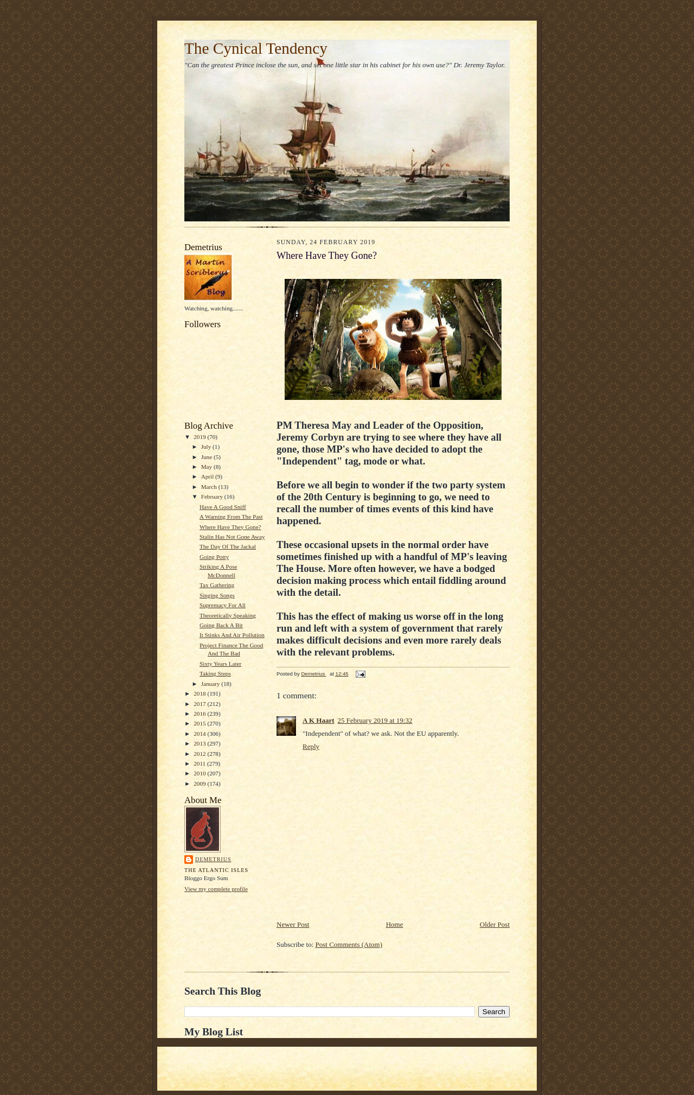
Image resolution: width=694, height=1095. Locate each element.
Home (394, 924)
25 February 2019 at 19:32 (375, 720)
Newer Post (293, 924)
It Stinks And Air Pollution (232, 635)
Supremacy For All (223, 605)
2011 (200, 763)
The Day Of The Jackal (228, 546)
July (207, 446)
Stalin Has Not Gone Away (232, 536)
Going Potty (214, 556)
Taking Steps (215, 673)
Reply (311, 746)
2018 (200, 693)
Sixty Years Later (220, 663)
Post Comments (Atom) (349, 944)
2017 (200, 704)
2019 (200, 437)
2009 (200, 783)
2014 (200, 733)
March (210, 486)
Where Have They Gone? (230, 527)
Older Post (495, 924)
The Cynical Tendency (255, 48)
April (208, 476)
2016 (200, 713)
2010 (200, 773)
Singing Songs (217, 595)
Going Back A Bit (221, 625)
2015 (200, 723)
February (212, 496)
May (207, 466)
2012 (200, 753)
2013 (200, 743)
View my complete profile (216, 889)
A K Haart (319, 720)
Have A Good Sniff (223, 507)
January (211, 683)
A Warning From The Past (231, 516)
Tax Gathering (217, 585)
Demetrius (213, 859)
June (207, 457)
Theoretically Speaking (228, 615)
